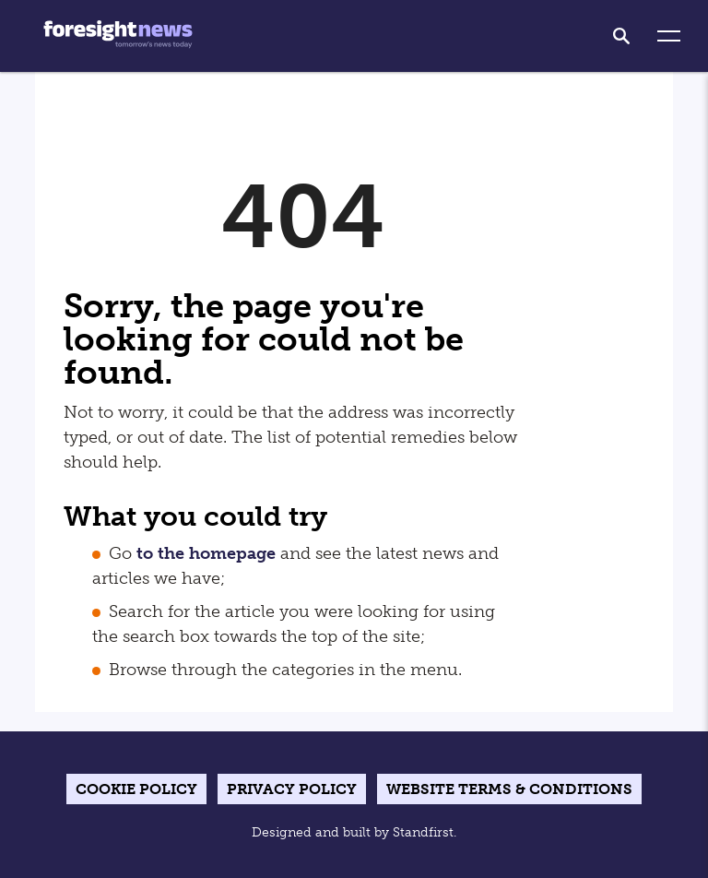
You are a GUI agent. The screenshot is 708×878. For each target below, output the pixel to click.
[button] (668, 36)
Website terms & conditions (509, 789)
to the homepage (206, 553)
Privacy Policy (292, 789)
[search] (621, 36)
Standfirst (423, 832)
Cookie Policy (136, 789)
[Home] (118, 36)
